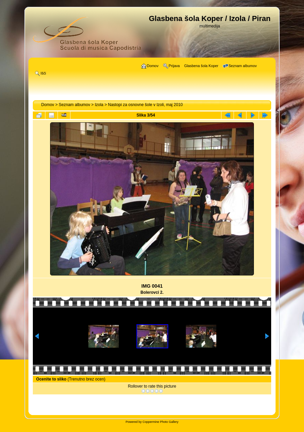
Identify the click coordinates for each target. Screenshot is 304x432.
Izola (99, 104)
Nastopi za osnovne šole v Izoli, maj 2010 (145, 104)
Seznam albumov (74, 104)
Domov (47, 104)
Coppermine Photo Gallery (160, 422)
